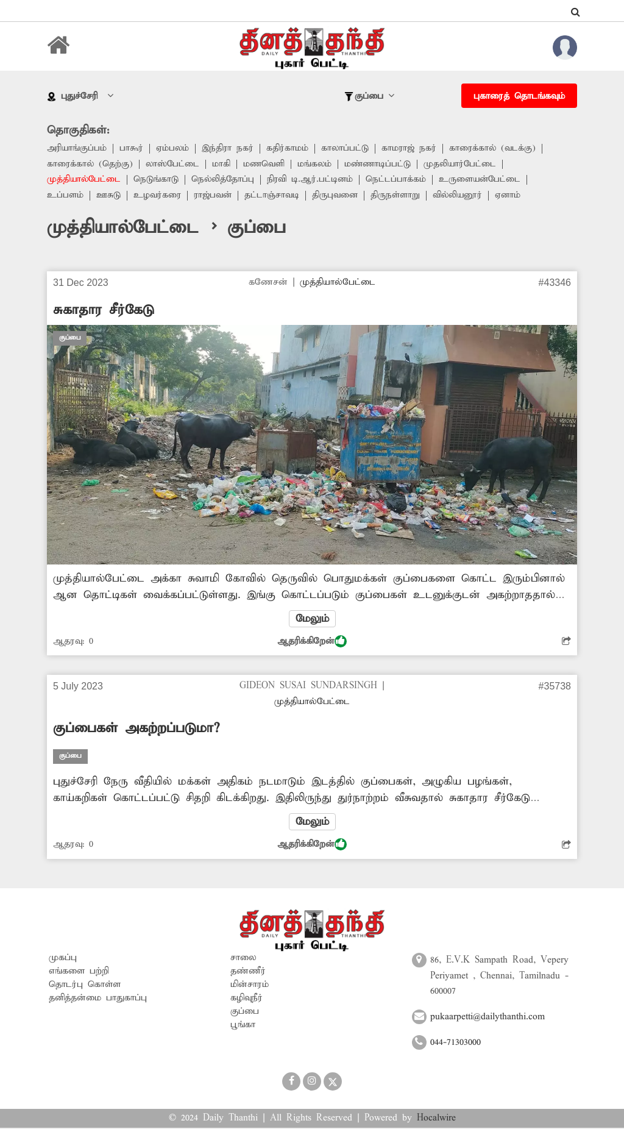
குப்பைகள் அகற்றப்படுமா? (136, 729)
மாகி (223, 164)
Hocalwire (436, 1119)
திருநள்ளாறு (400, 196)
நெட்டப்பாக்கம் (401, 180)
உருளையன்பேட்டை (486, 180)
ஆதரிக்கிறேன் (312, 642)
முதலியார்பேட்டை (465, 164)
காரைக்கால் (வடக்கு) (498, 149)
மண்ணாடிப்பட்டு (382, 164)
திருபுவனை (339, 196)
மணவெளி (267, 164)
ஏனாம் (515, 196)
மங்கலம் (317, 164)
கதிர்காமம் (290, 149)
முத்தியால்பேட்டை (84, 180)
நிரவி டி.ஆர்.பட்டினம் (314, 180)
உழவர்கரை (158, 196)
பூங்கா (242, 1026)
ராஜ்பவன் (215, 196)
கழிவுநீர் (246, 999)
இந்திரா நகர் (230, 149)
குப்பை (244, 1012)
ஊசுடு (109, 196)
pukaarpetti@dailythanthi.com (487, 1018)
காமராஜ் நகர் (413, 149)
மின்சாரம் (249, 986)
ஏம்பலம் (174, 149)
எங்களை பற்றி (79, 972)
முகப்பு (63, 959)
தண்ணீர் (248, 972)
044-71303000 (455, 1043)
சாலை (243, 959)
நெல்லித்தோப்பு (225, 180)
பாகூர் (132, 149)
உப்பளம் (65, 196)
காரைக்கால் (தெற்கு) (90, 164)
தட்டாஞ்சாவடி (275, 196)
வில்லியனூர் (463, 196)
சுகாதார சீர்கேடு (103, 310)
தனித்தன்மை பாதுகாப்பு (98, 999)
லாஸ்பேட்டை (174, 164)
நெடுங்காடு (157, 180)
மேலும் (312, 619)
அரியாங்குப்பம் (77, 149)
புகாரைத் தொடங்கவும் (519, 96)
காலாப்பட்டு (348, 149)
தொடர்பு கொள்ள (85, 986)
